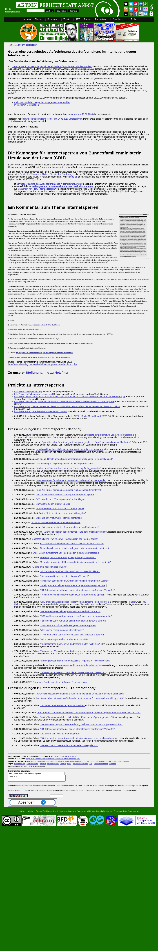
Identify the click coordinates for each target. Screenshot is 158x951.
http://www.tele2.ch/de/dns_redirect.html (33, 394)
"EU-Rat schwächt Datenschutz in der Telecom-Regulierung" (69, 745)
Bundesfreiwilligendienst (68, 812)
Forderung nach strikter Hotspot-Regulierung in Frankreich (68, 557)
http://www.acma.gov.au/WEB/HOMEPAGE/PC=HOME (40, 411)
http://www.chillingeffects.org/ (28, 391)
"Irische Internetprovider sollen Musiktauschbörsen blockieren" (70, 571)
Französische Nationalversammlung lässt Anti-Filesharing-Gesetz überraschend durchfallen (80, 693)
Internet (43, 764)
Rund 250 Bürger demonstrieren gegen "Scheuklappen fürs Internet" (69, 490)
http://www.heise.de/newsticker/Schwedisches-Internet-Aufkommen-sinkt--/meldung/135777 (80, 698)
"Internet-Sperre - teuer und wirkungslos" (66, 513)
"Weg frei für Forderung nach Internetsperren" (62, 630)
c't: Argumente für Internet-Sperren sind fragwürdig (60, 508)
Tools (133, 19)
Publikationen (101, 19)
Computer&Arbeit (101, 764)
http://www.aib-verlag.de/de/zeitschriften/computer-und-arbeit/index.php (42, 364)
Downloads (118, 19)
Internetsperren (27, 44)
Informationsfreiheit (80, 764)
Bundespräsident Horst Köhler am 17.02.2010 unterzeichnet (53, 119)
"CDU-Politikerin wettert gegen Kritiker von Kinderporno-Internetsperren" (74, 602)
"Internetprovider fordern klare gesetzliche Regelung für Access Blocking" (75, 660)
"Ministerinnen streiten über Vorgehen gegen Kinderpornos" (70, 527)
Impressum (16, 12)
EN (10, 9)
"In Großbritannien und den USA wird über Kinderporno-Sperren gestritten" (76, 717)
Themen (39, 19)
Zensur (63, 764)
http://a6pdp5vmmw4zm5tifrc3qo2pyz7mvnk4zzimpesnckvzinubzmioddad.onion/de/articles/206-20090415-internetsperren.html (78, 761)
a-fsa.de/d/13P (71, 756)
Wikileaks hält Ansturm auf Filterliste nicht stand (59, 518)
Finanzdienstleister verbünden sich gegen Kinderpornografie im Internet (74, 548)
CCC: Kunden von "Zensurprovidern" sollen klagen (60, 499)
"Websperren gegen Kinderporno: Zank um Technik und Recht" (70, 611)
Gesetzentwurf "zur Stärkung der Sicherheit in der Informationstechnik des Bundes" (52, 66)
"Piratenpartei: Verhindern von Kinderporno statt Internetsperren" (71, 651)
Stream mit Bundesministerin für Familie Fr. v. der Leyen (60, 682)
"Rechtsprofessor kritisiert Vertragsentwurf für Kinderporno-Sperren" (72, 594)
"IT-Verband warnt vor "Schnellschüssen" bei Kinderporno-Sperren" (72, 634)
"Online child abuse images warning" (49, 567)
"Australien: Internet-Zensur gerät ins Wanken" (62, 705)
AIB (90, 764)
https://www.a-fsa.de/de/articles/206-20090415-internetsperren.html (53, 759)
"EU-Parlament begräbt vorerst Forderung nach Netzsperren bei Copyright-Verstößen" (81, 724)
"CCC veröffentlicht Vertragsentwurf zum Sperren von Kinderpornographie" (76, 616)
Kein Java (109, 812)
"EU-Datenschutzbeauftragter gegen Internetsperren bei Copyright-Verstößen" (77, 590)
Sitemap (8, 12)
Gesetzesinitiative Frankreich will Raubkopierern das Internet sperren (65, 539)
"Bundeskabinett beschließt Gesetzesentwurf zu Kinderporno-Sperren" (69, 449)
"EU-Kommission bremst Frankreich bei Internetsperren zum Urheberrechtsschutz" (79, 738)
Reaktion (132, 602)
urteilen (74, 177)
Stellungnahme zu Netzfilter (47, 372)
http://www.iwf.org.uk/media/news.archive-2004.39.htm (40, 406)
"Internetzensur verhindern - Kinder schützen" (77, 665)
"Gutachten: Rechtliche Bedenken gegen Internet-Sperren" (68, 625)
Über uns (26, 19)
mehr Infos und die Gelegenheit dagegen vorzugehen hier (42, 102)
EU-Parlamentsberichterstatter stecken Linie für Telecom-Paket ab (72, 543)
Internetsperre (53, 764)
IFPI (77, 416)
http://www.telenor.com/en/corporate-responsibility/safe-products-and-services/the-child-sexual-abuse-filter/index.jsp (69, 396)
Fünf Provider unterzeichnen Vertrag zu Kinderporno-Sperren (65, 494)
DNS (69, 764)
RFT (78, 19)
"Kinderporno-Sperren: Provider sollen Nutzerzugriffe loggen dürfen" (68, 468)
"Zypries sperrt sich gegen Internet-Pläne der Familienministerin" (75, 532)
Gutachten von (36, 189)
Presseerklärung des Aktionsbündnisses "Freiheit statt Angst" (50, 184)
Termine (67, 19)
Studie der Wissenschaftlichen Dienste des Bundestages (47, 174)
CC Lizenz (23, 812)
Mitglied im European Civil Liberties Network (43, 812)
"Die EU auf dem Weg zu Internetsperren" (60, 733)
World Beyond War (98, 812)
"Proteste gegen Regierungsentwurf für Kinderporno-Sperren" (65, 463)
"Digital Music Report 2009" (94, 416)
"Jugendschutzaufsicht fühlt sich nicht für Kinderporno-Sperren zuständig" (75, 562)
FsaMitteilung (19, 764)
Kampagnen (53, 19)
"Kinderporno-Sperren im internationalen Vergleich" (64, 576)
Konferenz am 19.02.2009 (80, 114)
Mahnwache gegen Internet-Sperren (53, 504)
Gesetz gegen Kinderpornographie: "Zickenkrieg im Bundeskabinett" (80, 459)
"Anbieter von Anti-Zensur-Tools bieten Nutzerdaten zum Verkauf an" (73, 672)
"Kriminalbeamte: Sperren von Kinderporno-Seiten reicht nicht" (70, 644)
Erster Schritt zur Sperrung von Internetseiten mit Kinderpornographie (66, 553)
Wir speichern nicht (84, 812)
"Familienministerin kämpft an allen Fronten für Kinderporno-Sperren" (73, 620)
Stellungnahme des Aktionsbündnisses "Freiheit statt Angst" (63, 186)
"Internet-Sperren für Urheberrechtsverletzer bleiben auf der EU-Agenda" (71, 480)
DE (6, 9)
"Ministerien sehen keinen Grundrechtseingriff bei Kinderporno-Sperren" (74, 581)
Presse (87, 19)
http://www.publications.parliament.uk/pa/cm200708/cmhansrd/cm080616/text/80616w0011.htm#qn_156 (64, 401)
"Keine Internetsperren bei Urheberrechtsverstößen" (65, 639)
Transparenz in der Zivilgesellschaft (126, 812)
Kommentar (37, 779)
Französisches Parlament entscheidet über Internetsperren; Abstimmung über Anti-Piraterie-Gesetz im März (89, 712)
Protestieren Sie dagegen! (26, 105)
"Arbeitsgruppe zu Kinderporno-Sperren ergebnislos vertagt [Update (72, 585)
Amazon (112, 764)
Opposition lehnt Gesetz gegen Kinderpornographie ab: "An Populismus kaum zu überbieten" (86, 442)
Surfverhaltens (32, 764)
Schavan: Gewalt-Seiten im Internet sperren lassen (55, 522)
